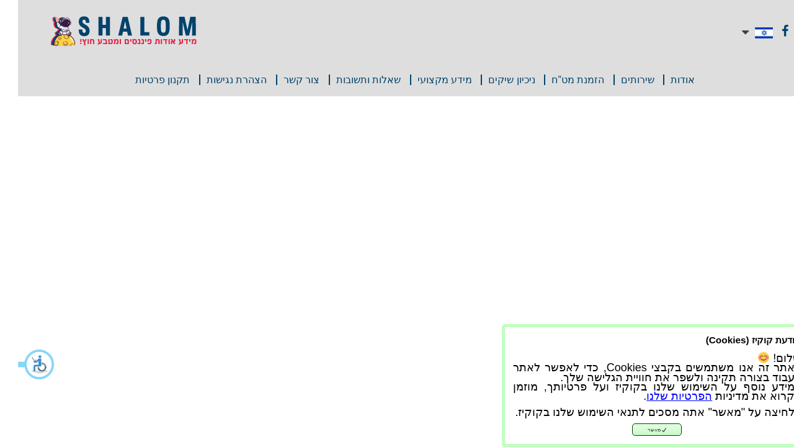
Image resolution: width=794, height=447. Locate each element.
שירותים (619, 79)
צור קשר (283, 79)
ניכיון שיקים (493, 79)
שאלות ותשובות (350, 79)
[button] (18, 364)
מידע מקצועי (426, 79)
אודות (665, 79)
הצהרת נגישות (219, 79)
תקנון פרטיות (144, 79)
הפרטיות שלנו (661, 396)
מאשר (639, 430)
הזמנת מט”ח (559, 79)
